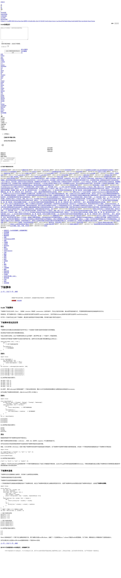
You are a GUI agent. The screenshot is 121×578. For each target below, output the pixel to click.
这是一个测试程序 (83, 180)
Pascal (60, 21)
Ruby (34, 21)
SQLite (16, 21)
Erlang (69, 21)
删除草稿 (13, 143)
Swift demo (47, 173)
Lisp (82, 21)
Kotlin (31, 21)
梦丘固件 (19, 304)
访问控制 (6, 286)
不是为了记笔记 (102, 175)
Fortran (93, 21)
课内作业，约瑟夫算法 (55, 226)
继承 (5, 273)
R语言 (25, 21)
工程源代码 (4, 173)
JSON (2, 73)
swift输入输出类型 (49, 227)
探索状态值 (7, 177)
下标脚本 (6, 271)
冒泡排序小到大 (73, 212)
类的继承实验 (108, 180)
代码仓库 (50, 153)
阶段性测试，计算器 (99, 188)
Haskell (76, 21)
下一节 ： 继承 (13, 295)
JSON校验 (3, 115)
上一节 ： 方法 (5, 295)
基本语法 (6, 237)
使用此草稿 (7, 143)
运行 (3, 120)
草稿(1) (6, 136)
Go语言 (9, 21)
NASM (2, 103)
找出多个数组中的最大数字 (105, 226)
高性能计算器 (109, 178)
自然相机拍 (13, 175)
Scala (72, 21)
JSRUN (3, 2)
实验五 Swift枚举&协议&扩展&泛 (19, 227)
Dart (22, 21)
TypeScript (3, 108)
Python (3, 21)
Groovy (54, 21)
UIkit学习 (34, 175)
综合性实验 (80, 226)
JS (21, 55)
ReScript (3, 109)
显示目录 (3, 231)
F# (39, 21)
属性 (5, 268)
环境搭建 (6, 235)
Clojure (3, 83)
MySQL (3, 100)
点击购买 (14, 304)
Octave (2, 112)
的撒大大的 (28, 177)
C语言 (2, 62)
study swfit (72, 177)
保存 (3, 122)
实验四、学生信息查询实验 (26, 226)
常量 (5, 244)
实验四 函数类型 (74, 227)
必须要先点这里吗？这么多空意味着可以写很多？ (100, 173)
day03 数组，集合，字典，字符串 (19, 229)
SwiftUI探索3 (50, 177)
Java (2, 59)
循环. (5, 251)
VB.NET (42, 21)
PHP (13, 21)
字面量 (6, 246)
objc (37, 21)
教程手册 (50, 152)
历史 (3, 128)
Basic (2, 113)
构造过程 (6, 274)
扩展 (5, 283)
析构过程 (6, 276)
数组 (5, 257)
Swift (46, 21)
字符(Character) (8, 254)
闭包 (5, 261)
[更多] (46, 229)
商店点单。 (34, 219)
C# (28, 21)
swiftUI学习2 (21, 178)
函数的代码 (25, 173)
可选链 (6, 278)
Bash (66, 21)
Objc (2, 74)
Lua (57, 21)
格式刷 (3, 127)
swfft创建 (92, 177)
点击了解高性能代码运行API (13, 54)
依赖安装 (4, 132)
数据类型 (6, 239)
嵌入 (3, 130)
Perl (63, 21)
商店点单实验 (11, 182)
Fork (2, 123)
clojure (50, 21)
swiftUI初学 (43, 178)
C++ (6, 21)
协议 (5, 284)
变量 (5, 240)
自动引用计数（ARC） (10, 279)
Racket (86, 21)
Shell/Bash (3, 68)
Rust (19, 21)
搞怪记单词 (86, 178)
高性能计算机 (38, 180)
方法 (5, 269)
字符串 (6, 252)
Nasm (89, 21)
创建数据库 (56, 219)
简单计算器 (60, 180)
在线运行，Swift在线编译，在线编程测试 (15, 234)
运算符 (6, 247)
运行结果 (50, 150)
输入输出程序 (78, 219)
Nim (80, 21)
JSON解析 (24, 53)
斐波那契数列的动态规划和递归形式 (104, 227)
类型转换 (6, 281)
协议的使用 (79, 175)
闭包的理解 (65, 178)
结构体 (6, 264)
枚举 (5, 262)
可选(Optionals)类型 (9, 242)
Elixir (2, 110)
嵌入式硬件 (24, 52)
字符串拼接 (68, 173)
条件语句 (6, 249)
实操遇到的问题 (56, 175)
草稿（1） (4, 125)
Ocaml (2, 97)
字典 (5, 256)
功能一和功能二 (14, 180)
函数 (5, 259)
